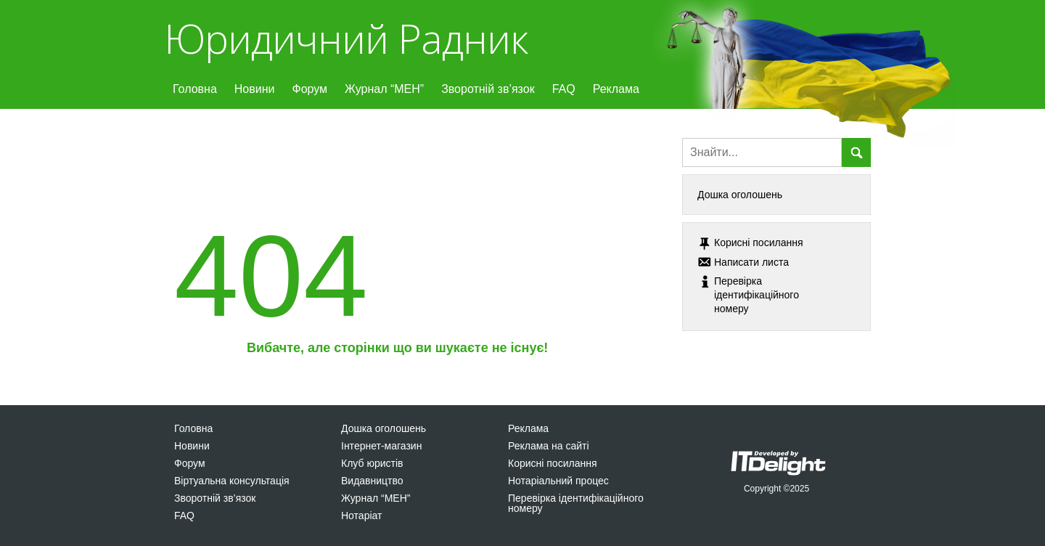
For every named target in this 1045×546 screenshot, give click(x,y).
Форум (309, 89)
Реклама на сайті (548, 446)
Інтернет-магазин (381, 446)
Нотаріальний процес (558, 480)
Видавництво (372, 480)
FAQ (563, 89)
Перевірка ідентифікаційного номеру (576, 503)
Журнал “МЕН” (384, 89)
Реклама (616, 89)
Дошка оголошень (739, 194)
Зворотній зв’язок (488, 89)
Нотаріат (361, 515)
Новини (254, 89)
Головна (195, 89)
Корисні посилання (552, 463)
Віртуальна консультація (232, 480)
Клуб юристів (372, 463)
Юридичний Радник (346, 38)
